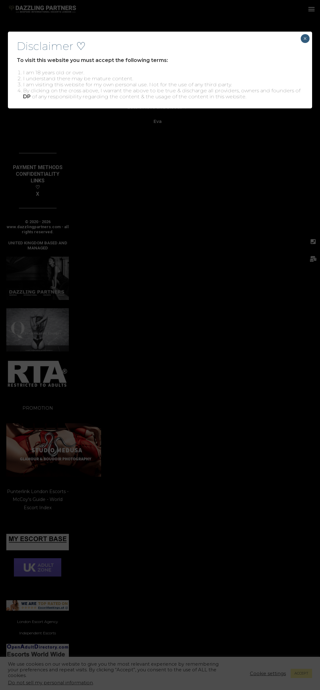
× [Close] (305, 38)
